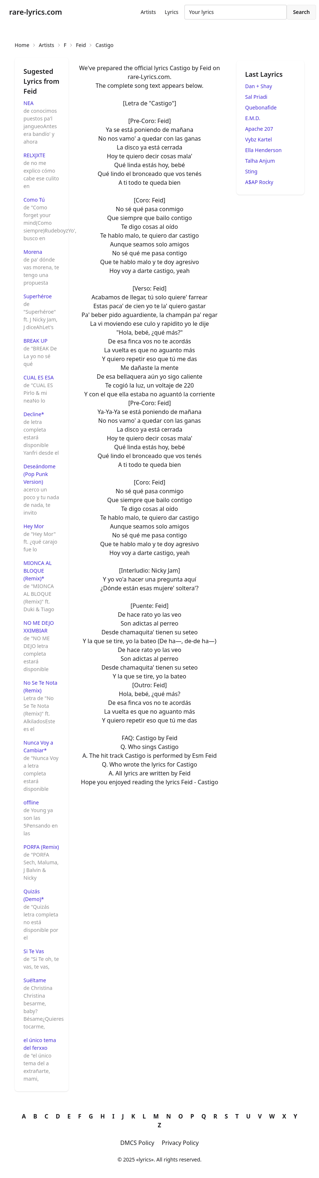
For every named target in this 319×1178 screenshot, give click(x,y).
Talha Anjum (260, 160)
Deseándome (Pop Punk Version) (39, 474)
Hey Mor (33, 526)
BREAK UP (35, 340)
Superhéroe (37, 296)
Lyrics (171, 11)
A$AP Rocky (259, 182)
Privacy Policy (180, 1143)
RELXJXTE (34, 155)
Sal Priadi (256, 96)
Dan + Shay (258, 86)
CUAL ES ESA (38, 377)
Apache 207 (259, 128)
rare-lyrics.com (35, 12)
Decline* (33, 414)
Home (22, 45)
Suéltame (34, 980)
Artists (148, 11)
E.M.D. (252, 118)
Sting (251, 171)
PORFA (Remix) (41, 846)
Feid (81, 45)
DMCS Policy (137, 1143)
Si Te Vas (33, 951)
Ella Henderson (263, 150)
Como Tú (34, 199)
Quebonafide (261, 107)
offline (31, 802)
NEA (28, 103)
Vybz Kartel (258, 139)
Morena (32, 251)
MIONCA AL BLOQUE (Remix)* (37, 570)
